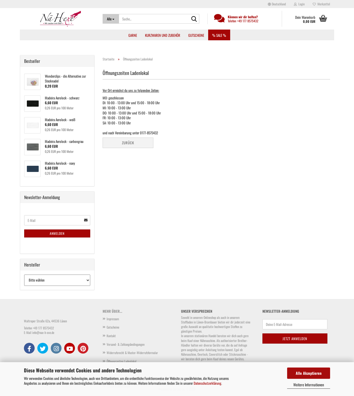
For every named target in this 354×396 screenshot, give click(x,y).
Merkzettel (321, 4)
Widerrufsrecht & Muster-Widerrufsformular (132, 352)
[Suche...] (111, 19)
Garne (132, 35)
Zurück (128, 142)
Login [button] (299, 4)
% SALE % (219, 35)
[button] (277, 4)
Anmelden (57, 233)
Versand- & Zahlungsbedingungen (126, 344)
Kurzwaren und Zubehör (162, 35)
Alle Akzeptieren (309, 373)
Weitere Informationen (308, 384)
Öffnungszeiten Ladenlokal (121, 361)
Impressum (113, 318)
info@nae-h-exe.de (43, 332)
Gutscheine (196, 35)
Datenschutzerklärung (207, 383)
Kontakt (111, 335)
